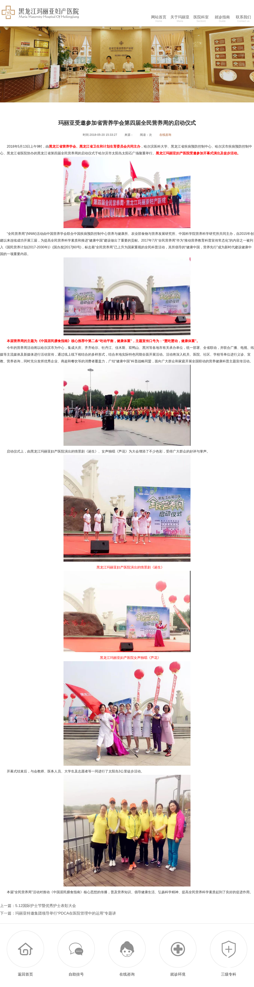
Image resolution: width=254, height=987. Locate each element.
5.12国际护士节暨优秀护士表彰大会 (45, 906)
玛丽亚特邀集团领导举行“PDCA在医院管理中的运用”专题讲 (65, 913)
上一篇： (7, 906)
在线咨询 (165, 134)
